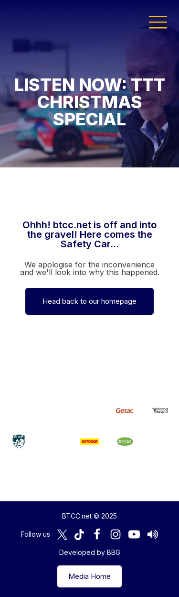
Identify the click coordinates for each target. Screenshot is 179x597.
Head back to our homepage (89, 301)
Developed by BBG (89, 552)
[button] (158, 21)
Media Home (89, 576)
